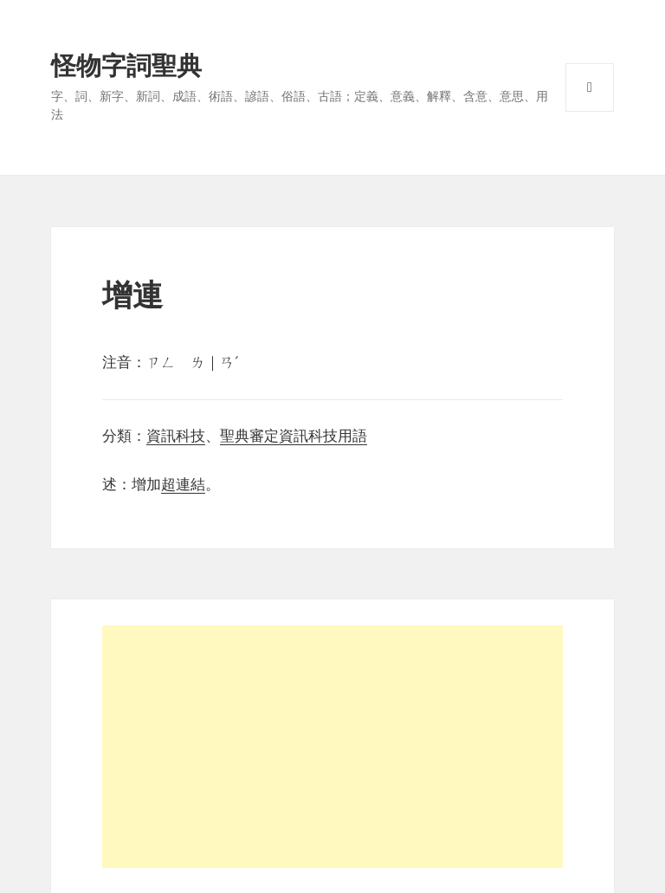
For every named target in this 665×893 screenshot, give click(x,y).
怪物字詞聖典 (126, 66)
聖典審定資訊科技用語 (293, 436)
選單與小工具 (589, 87)
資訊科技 (175, 436)
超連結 (183, 484)
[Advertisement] (332, 746)
